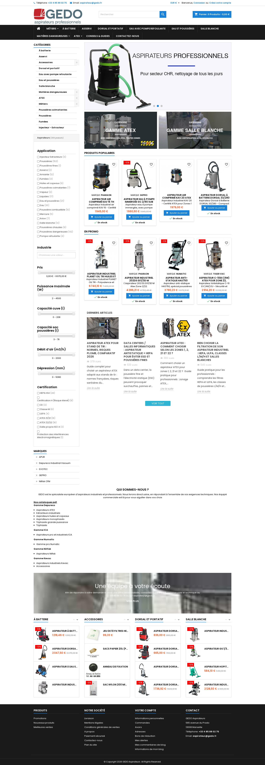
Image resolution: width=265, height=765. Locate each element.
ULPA (44, 413)
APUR (42, 457)
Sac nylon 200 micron (115, 684)
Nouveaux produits (44, 722)
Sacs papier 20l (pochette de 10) (115, 648)
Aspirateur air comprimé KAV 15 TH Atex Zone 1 (101, 201)
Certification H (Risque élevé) (55, 400)
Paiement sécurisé (94, 736)
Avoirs (138, 727)
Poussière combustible (55, 209)
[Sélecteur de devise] (175, 3)
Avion (45, 218)
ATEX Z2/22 (48, 422)
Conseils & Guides (98, 36)
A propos (89, 731)
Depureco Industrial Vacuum (54, 463)
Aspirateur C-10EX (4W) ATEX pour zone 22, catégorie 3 (214, 280)
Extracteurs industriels (48, 513)
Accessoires (46, 62)
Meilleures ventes (43, 727)
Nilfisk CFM (44, 481)
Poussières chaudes (53, 227)
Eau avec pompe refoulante (147, 28)
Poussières (45, 115)
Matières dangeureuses (52, 36)
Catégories (42, 45)
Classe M (47, 409)
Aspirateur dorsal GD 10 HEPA (166, 666)
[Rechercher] (132, 14)
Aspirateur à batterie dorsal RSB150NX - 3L (65, 631)
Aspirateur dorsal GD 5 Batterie (65, 648)
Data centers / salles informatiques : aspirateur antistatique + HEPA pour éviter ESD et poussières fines (139, 351)
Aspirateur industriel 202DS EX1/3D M (139, 279)
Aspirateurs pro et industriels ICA (54, 534)
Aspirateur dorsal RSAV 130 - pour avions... (166, 631)
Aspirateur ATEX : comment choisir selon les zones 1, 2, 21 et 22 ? (174, 348)
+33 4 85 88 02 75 (57, 2)
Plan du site (90, 744)
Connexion (199, 2)
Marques (40, 451)
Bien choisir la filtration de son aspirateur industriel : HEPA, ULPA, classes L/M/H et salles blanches (213, 351)
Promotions (40, 718)
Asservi (87, 28)
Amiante (47, 174)
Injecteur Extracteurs (53, 156)
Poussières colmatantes (53, 109)
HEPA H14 (47, 393)
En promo (91, 231)
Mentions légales (93, 722)
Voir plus (132, 601)
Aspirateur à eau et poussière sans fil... (65, 666)
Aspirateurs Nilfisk (46, 553)
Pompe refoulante (52, 236)
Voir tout (158, 403)
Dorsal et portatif (110, 28)
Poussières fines (50, 165)
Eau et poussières (183, 28)
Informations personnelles (149, 718)
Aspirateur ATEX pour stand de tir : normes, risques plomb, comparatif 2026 (102, 350)
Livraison (89, 718)
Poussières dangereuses (56, 231)
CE (43, 404)
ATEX (77, 36)
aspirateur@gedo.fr (91, 2)
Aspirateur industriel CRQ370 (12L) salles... (217, 684)
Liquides (46, 196)
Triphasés (41, 525)
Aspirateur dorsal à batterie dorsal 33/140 (166, 684)
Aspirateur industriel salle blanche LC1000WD (217, 631)
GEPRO (42, 475)
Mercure (46, 214)
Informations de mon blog (149, 749)
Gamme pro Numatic (47, 544)
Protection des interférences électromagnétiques (53, 436)
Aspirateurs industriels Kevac (52, 563)
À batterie (69, 28)
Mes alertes (141, 740)
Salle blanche (210, 28)
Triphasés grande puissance (52, 522)
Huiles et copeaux (51, 183)
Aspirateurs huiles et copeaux (52, 516)
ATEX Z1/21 (47, 418)
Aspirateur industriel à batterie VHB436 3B (65, 684)
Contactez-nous (127, 36)
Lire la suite (93, 388)
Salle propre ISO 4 (52, 426)
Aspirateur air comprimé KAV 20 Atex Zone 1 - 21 (176, 197)
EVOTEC (43, 469)
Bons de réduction (145, 736)
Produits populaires (99, 153)
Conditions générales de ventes (102, 727)
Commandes (142, 722)
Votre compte (145, 710)
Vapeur (46, 192)
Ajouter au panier (101, 217)
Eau (44, 205)
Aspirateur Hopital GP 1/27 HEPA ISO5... (217, 666)
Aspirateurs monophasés (50, 519)
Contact (192, 710)
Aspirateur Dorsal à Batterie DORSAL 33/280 (214, 196)
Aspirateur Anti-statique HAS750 (177, 279)
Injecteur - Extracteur (51, 127)
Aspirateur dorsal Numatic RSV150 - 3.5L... (166, 648)
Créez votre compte (220, 2)
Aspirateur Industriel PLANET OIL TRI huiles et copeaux (101, 276)
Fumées (43, 121)
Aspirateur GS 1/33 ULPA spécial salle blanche (217, 648)
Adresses (140, 731)
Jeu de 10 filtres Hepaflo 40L (115, 631)
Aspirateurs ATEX (45, 510)
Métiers (51, 28)
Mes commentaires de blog (150, 744)
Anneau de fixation (115, 666)
